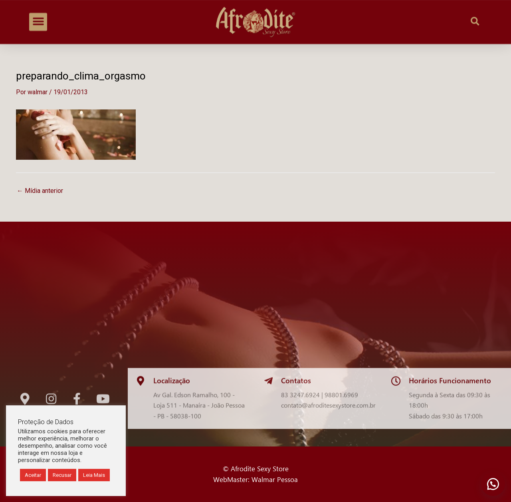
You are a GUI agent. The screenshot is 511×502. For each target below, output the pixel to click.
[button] (38, 18)
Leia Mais (94, 475)
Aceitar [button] (33, 475)
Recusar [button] (62, 475)
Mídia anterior (40, 191)
